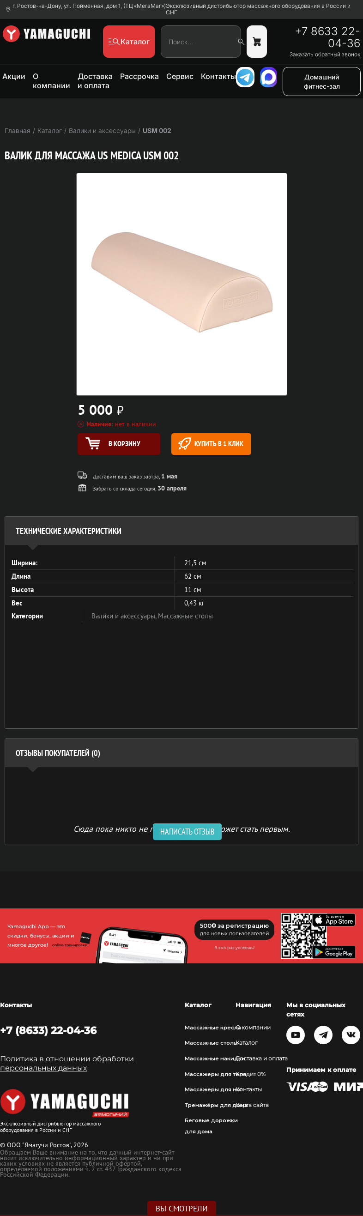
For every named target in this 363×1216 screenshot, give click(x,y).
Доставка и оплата (95, 81)
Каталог (247, 1043)
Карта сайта (252, 1105)
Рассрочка (139, 76)
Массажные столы (185, 615)
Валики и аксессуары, (124, 615)
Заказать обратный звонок (325, 54)
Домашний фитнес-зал (322, 81)
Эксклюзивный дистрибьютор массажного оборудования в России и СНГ (258, 9)
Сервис (180, 76)
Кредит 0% (251, 1074)
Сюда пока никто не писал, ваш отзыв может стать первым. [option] (181, 828)
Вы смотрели (182, 1209)
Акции (13, 76)
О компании (51, 81)
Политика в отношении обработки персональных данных (67, 1063)
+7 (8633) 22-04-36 (48, 1030)
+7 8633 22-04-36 (327, 37)
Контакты (218, 76)
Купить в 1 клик (210, 443)
